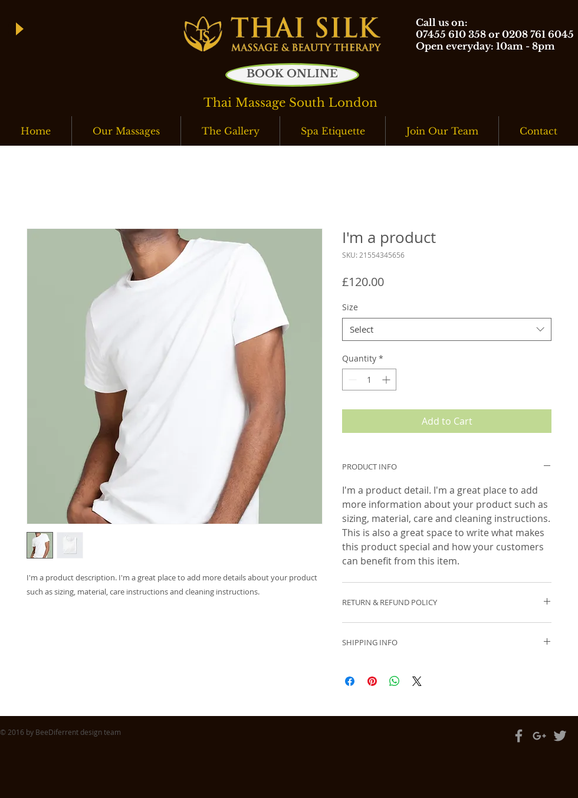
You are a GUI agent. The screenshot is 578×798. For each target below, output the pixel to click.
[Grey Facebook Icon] (518, 735)
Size (350, 307)
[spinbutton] (369, 379)
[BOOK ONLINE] (292, 75)
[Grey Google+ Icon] (539, 735)
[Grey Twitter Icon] (560, 735)
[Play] (18, 29)
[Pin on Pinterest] (372, 681)
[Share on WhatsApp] (394, 681)
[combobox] (446, 329)
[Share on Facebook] (350, 681)
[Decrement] (351, 379)
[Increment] (387, 379)
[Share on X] (417, 681)
